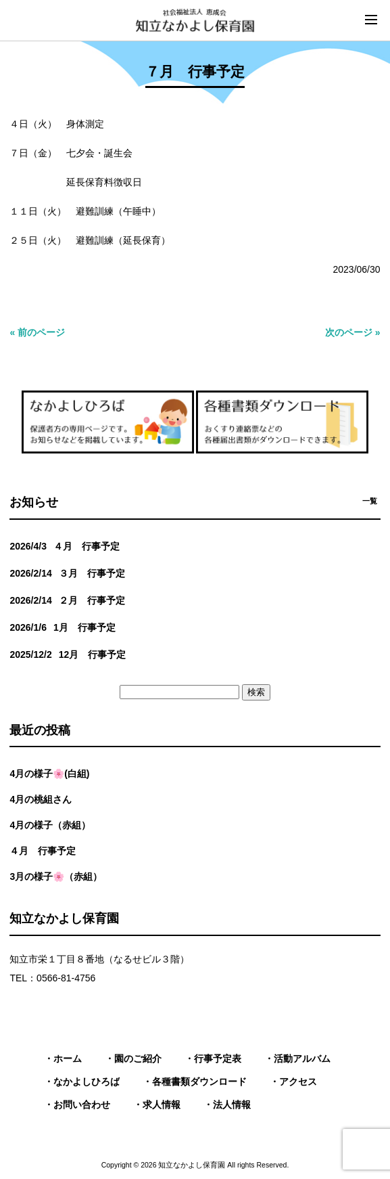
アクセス (298, 1081)
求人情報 (161, 1104)
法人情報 (232, 1104)
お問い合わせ (81, 1104)
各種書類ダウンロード (199, 1081)
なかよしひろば (86, 1081)
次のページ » (353, 332)
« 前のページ (37, 332)
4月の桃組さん (40, 799)
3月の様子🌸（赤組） (55, 876)
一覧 (369, 501)
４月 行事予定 (42, 850)
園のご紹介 (138, 1058)
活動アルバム (302, 1058)
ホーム (67, 1058)
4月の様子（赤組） (50, 825)
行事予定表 (217, 1058)
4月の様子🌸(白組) (49, 773)
